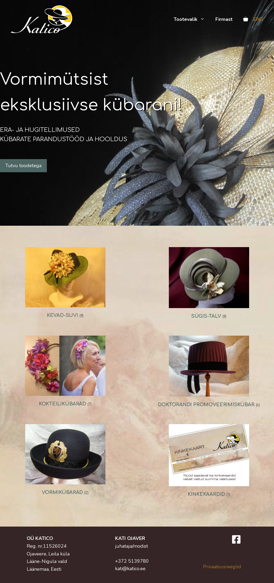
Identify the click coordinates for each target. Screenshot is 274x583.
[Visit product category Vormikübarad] (65, 461)
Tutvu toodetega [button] (23, 165)
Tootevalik (192, 19)
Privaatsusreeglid (222, 566)
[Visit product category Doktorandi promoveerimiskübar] (209, 373)
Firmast (224, 19)
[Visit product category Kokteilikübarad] (65, 373)
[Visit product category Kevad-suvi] (65, 284)
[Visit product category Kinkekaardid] (209, 462)
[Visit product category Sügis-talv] (209, 284)
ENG (258, 19)
